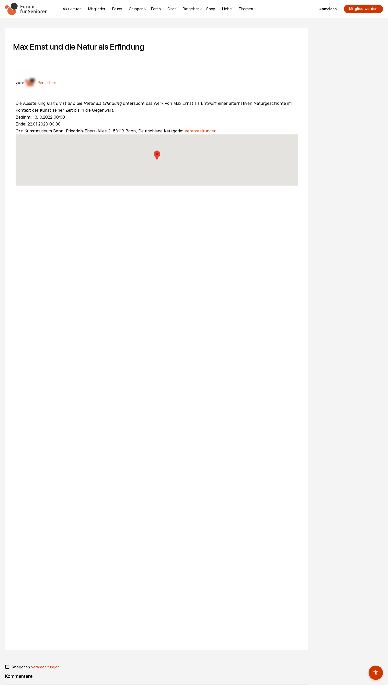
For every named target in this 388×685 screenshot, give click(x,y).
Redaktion (40, 82)
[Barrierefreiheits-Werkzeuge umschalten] (376, 673)
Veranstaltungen (200, 131)
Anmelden (328, 9)
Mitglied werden (363, 9)
